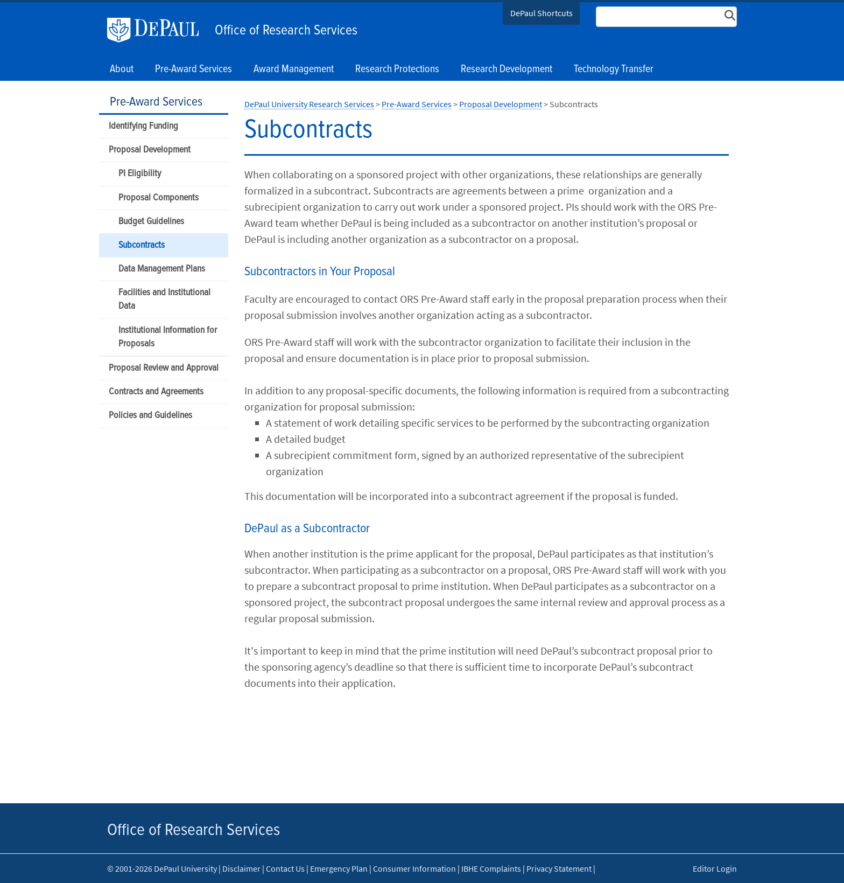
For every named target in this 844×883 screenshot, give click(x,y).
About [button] (121, 69)
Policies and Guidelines (150, 415)
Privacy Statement (559, 868)
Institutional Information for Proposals (167, 337)
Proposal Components (158, 198)
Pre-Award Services (156, 102)
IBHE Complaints (491, 868)
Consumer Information (414, 868)
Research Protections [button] (397, 69)
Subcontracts (141, 245)
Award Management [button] (294, 69)
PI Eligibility (139, 174)
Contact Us (285, 868)
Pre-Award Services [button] (193, 69)
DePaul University (158, 30)
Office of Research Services (286, 31)
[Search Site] (666, 16)
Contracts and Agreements (156, 392)
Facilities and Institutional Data (164, 299)
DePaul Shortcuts (541, 13)
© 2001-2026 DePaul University (162, 868)
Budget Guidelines (151, 221)
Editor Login (715, 868)
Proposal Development (150, 150)
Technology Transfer (613, 69)
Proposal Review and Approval (164, 368)
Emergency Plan (339, 868)
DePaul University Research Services (309, 104)
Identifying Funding (143, 126)
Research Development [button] (506, 69)
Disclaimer (241, 868)
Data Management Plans (161, 269)
